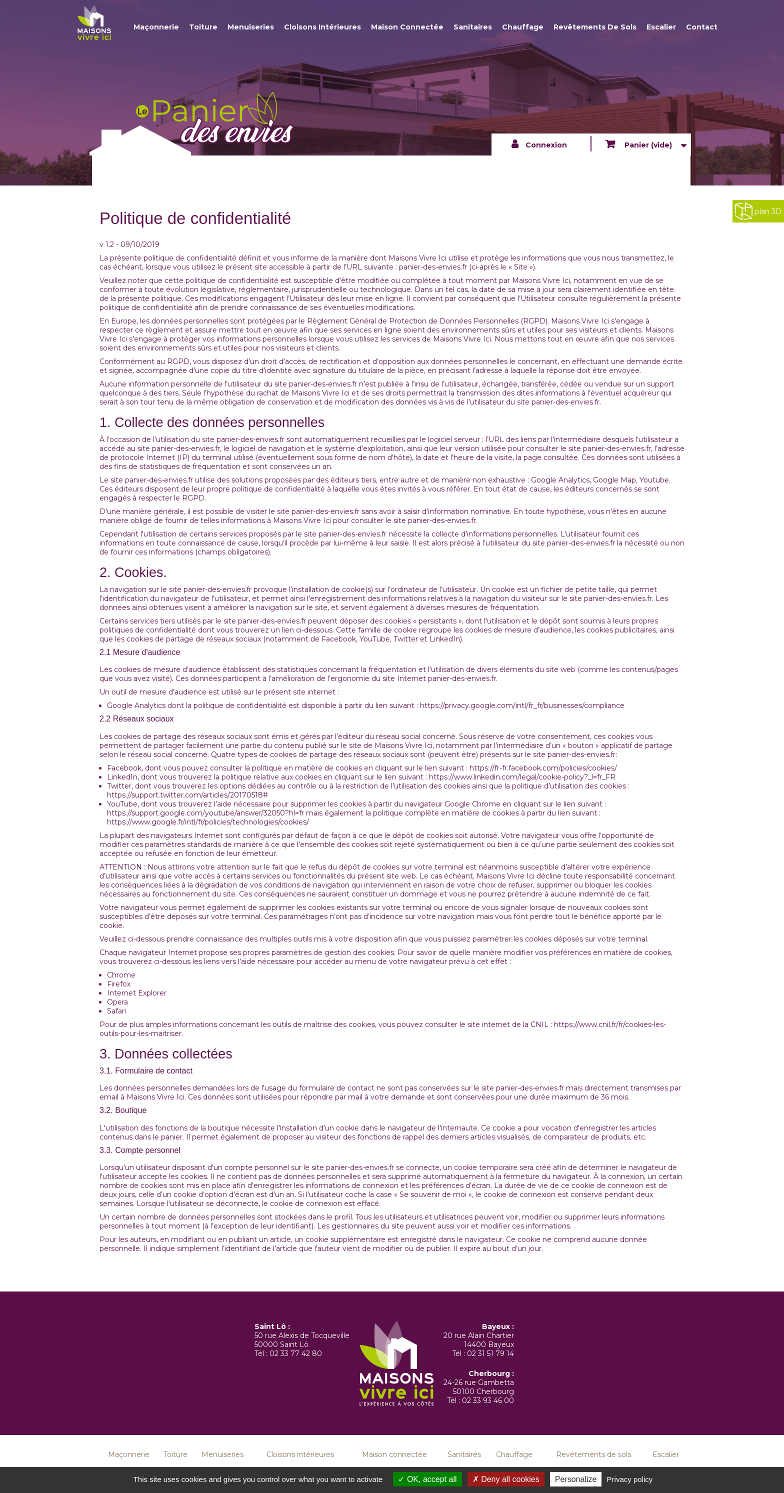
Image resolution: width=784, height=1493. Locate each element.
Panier (647, 145)
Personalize (576, 1479)
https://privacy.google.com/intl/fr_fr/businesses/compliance (522, 705)
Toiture (203, 27)
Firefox (118, 984)
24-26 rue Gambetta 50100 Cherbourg (479, 1387)
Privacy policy (630, 1479)
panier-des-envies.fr (433, 267)
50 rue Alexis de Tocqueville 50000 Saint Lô (302, 1340)
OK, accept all (427, 1479)
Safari (116, 1011)
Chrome (121, 975)
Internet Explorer (136, 993)
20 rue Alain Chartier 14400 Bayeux (479, 1340)
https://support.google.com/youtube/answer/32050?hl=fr (205, 813)
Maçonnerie (156, 27)
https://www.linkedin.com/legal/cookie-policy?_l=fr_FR (521, 777)
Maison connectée (407, 27)
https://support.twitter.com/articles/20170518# (187, 795)
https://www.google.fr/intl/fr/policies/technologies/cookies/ (208, 822)
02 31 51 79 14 (490, 1353)
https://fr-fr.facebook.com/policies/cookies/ (542, 768)
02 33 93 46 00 (488, 1400)
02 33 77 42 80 (296, 1353)
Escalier (661, 27)
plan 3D (758, 211)
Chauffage (523, 27)
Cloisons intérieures (322, 27)
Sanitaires (473, 27)
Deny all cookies (506, 1479)
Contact (702, 27)
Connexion (546, 145)
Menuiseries (251, 27)
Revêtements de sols (595, 27)
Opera (117, 1002)
